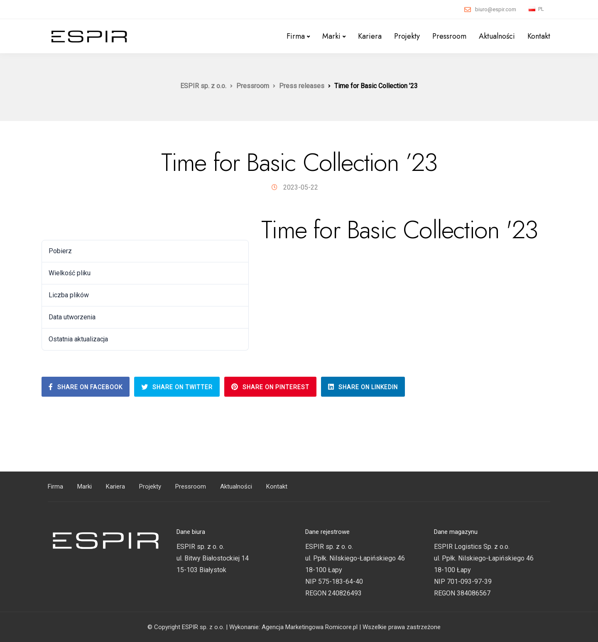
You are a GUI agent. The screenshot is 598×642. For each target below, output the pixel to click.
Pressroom (449, 36)
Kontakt (538, 36)
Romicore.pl (341, 627)
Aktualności (497, 36)
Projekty (407, 36)
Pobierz (59, 225)
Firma (296, 36)
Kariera (370, 36)
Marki (331, 36)
